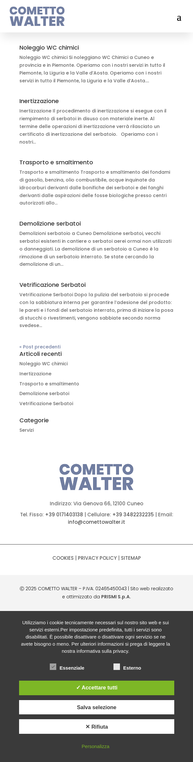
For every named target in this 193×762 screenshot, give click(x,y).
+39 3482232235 (133, 514)
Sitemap (131, 558)
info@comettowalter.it (96, 522)
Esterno (127, 667)
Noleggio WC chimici (49, 47)
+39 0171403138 (64, 514)
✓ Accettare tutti (97, 687)
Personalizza (96, 746)
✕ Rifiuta (96, 727)
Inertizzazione (39, 101)
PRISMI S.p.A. (116, 596)
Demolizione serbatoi (50, 223)
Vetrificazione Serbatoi (52, 285)
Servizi (26, 430)
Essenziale (67, 667)
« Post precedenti (39, 347)
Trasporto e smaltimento (56, 162)
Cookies (63, 558)
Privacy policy (97, 558)
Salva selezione (96, 707)
